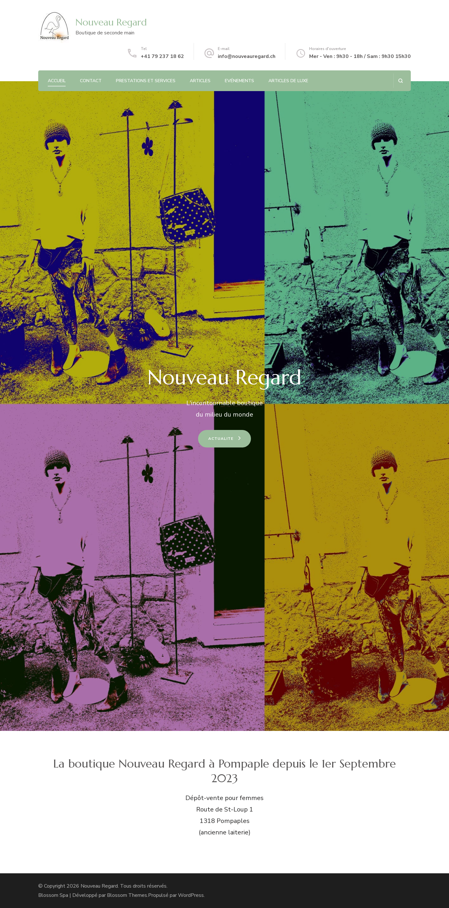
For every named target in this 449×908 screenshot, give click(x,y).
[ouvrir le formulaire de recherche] (400, 81)
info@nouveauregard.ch (246, 56)
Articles (200, 81)
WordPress (191, 895)
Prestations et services (145, 81)
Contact (91, 81)
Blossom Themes (127, 895)
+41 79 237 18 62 (162, 56)
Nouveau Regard (111, 22)
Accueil (57, 81)
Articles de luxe (288, 81)
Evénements (239, 81)
